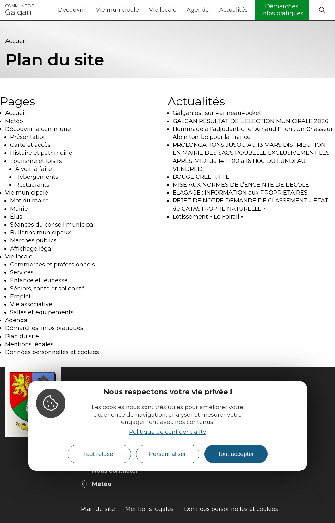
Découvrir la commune (38, 129)
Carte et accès (30, 144)
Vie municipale (117, 9)
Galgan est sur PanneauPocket (217, 112)
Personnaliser (167, 454)
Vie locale (163, 9)
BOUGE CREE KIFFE (201, 176)
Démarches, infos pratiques (44, 328)
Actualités (233, 9)
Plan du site (22, 336)
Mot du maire (29, 200)
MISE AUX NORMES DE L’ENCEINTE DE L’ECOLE (241, 184)
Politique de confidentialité (167, 431)
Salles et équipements (42, 312)
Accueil (15, 41)
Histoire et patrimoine (41, 152)
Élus (16, 216)
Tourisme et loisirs (36, 161)
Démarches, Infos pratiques (282, 10)
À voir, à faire (33, 168)
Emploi (20, 296)
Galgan (19, 10)
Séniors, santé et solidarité (47, 288)
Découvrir (72, 9)
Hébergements (36, 176)
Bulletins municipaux (40, 232)
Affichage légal (31, 248)
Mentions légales (29, 344)
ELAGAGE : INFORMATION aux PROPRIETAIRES (240, 192)
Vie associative (31, 304)
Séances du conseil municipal (52, 224)
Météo (14, 121)
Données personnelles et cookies (52, 352)
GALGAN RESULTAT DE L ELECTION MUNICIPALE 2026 (250, 121)
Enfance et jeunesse (39, 280)
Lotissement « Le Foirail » (208, 216)
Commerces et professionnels (52, 264)
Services (22, 272)
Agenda (198, 9)
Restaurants (32, 184)
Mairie (19, 208)
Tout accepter (236, 454)
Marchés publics (33, 240)
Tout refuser (99, 454)
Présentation (28, 137)
